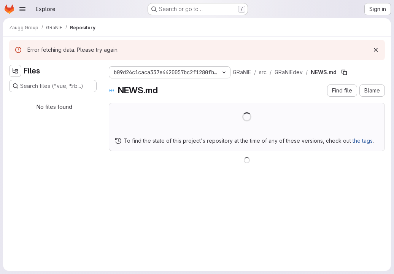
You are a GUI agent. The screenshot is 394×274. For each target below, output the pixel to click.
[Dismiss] (375, 49)
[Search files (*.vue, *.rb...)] (53, 86)
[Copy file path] (344, 72)
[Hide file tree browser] (15, 71)
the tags (363, 140)
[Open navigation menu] (22, 9)
